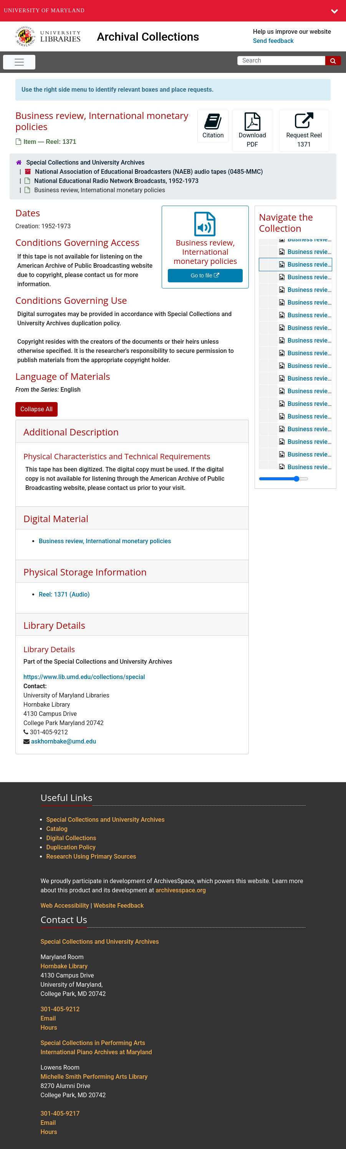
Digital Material (55, 518)
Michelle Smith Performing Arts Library (94, 1076)
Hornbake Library (64, 966)
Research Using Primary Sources (91, 856)
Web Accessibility (65, 905)
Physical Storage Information (85, 571)
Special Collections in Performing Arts (93, 1043)
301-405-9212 (60, 1009)
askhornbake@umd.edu (63, 741)
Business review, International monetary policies (105, 541)
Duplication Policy (71, 847)
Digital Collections (71, 838)
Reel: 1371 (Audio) (64, 594)
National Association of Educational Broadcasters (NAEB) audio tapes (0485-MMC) (149, 171)
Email (48, 1018)
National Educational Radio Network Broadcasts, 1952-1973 (116, 181)
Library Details (54, 625)
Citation (212, 125)
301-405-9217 (60, 1113)
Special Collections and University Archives (85, 162)
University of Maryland (44, 10)
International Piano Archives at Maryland (96, 1052)
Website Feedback (119, 905)
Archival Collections (148, 36)
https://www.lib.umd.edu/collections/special (84, 677)
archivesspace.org (181, 890)
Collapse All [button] (36, 409)
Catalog (57, 828)
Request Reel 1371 (304, 130)
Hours (49, 1027)
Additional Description (71, 431)
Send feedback (273, 41)
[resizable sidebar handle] (283, 479)
